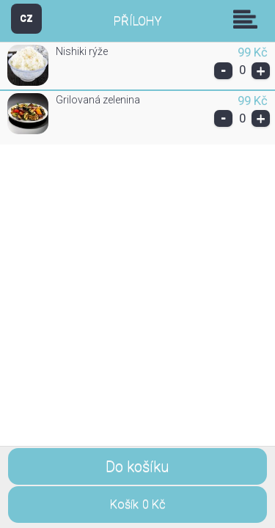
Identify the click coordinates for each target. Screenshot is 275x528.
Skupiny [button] (248, 19)
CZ (26, 17)
